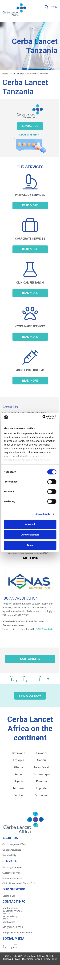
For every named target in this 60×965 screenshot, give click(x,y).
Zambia (19, 795)
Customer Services (12, 872)
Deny (30, 545)
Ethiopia (18, 760)
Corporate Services (12, 877)
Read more (30, 205)
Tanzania (18, 788)
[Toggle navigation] (53, 6)
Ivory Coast (41, 767)
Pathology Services (12, 867)
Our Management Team (14, 844)
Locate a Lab (9, 895)
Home (5, 73)
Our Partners (30, 659)
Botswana (18, 753)
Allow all (30, 524)
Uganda (41, 788)
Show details (42, 514)
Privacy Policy (50, 958)
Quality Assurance (11, 849)
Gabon (41, 760)
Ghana (18, 767)
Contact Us (30, 126)
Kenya (18, 774)
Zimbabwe (41, 795)
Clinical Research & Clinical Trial (18, 883)
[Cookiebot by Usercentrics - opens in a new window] (42, 417)
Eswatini (41, 753)
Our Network (18, 73)
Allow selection (30, 534)
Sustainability (9, 855)
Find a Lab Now (30, 695)
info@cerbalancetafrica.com (17, 932)
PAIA (17, 958)
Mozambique (41, 774)
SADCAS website (44, 629)
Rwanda (41, 781)
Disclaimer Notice (31, 958)
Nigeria (18, 781)
